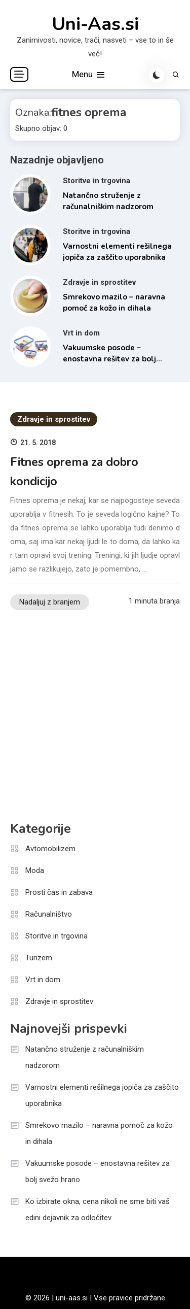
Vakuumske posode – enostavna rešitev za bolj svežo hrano (109, 359)
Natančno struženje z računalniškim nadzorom (84, 1057)
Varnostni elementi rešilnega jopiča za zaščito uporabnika (102, 1095)
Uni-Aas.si (95, 24)
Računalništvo (48, 914)
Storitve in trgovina (96, 180)
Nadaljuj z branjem (49, 602)
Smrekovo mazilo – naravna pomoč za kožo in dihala (99, 1133)
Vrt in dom (81, 333)
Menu (89, 75)
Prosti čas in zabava (59, 892)
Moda (34, 870)
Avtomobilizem (50, 848)
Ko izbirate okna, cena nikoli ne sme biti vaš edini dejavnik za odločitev (97, 1209)
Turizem (38, 957)
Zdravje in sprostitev (99, 282)
